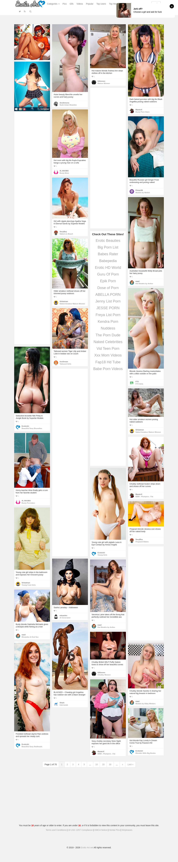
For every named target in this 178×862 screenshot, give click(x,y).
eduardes (63, 615)
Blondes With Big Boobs (145, 753)
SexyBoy (63, 231)
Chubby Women (104, 675)
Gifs (71, 4)
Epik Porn (108, 281)
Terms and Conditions (56, 830)
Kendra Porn (108, 321)
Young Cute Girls (29, 585)
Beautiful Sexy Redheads (32, 747)
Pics (65, 4)
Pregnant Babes (142, 542)
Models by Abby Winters (145, 704)
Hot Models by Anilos (144, 283)
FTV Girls (139, 384)
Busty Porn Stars (142, 112)
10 (96, 764)
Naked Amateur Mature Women (72, 304)
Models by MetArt (142, 192)
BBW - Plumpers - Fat (144, 496)
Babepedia (108, 261)
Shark (62, 703)
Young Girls (102, 555)
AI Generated (65, 618)
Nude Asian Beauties (68, 105)
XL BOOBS (64, 171)
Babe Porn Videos (108, 369)
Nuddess (108, 328)
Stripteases (127, 830)
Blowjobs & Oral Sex (30, 637)
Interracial (64, 705)
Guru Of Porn (108, 274)
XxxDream (64, 362)
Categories (53, 4)
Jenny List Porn (108, 301)
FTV (137, 382)
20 (103, 764)
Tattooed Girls (65, 364)
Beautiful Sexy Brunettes (32, 428)
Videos (80, 4)
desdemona (64, 103)
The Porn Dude (108, 335)
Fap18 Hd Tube (108, 362)
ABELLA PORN (108, 294)
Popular (89, 4)
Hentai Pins (114, 830)
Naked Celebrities (108, 342)
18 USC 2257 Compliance (80, 830)
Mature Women (104, 83)
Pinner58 (139, 190)
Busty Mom (64, 173)
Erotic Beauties (108, 240)
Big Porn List (108, 247)
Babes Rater (108, 254)
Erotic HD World (108, 267)
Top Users (101, 4)
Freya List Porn (108, 315)
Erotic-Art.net (87, 847)
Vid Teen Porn (108, 348)
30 (110, 764)
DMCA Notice (100, 830)
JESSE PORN (107, 308)
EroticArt (25, 426)
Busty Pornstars (28, 503)
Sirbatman (64, 301)
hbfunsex (101, 81)
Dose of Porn (108, 288)
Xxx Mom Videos (108, 355)
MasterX (138, 110)
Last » (130, 764)
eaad (137, 281)
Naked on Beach (66, 234)
